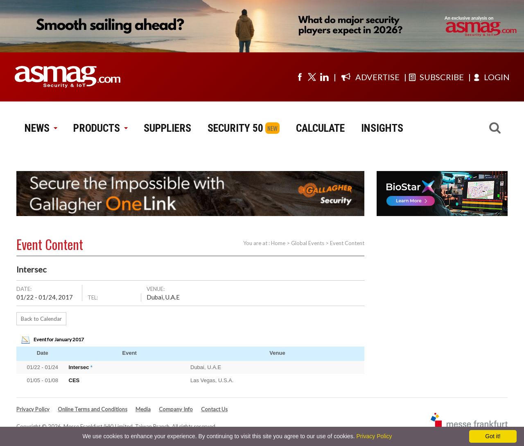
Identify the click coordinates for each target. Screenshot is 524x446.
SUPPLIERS (167, 128)
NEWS (41, 128)
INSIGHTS (382, 128)
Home (278, 243)
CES (74, 380)
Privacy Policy (33, 409)
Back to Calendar (41, 318)
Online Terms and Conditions (92, 409)
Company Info (176, 409)
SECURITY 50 (235, 128)
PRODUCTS (100, 128)
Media (143, 409)
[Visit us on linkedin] (324, 77)
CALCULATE (320, 128)
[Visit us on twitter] (312, 77)
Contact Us (214, 409)
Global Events (307, 243)
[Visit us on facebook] (299, 77)
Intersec (79, 367)
